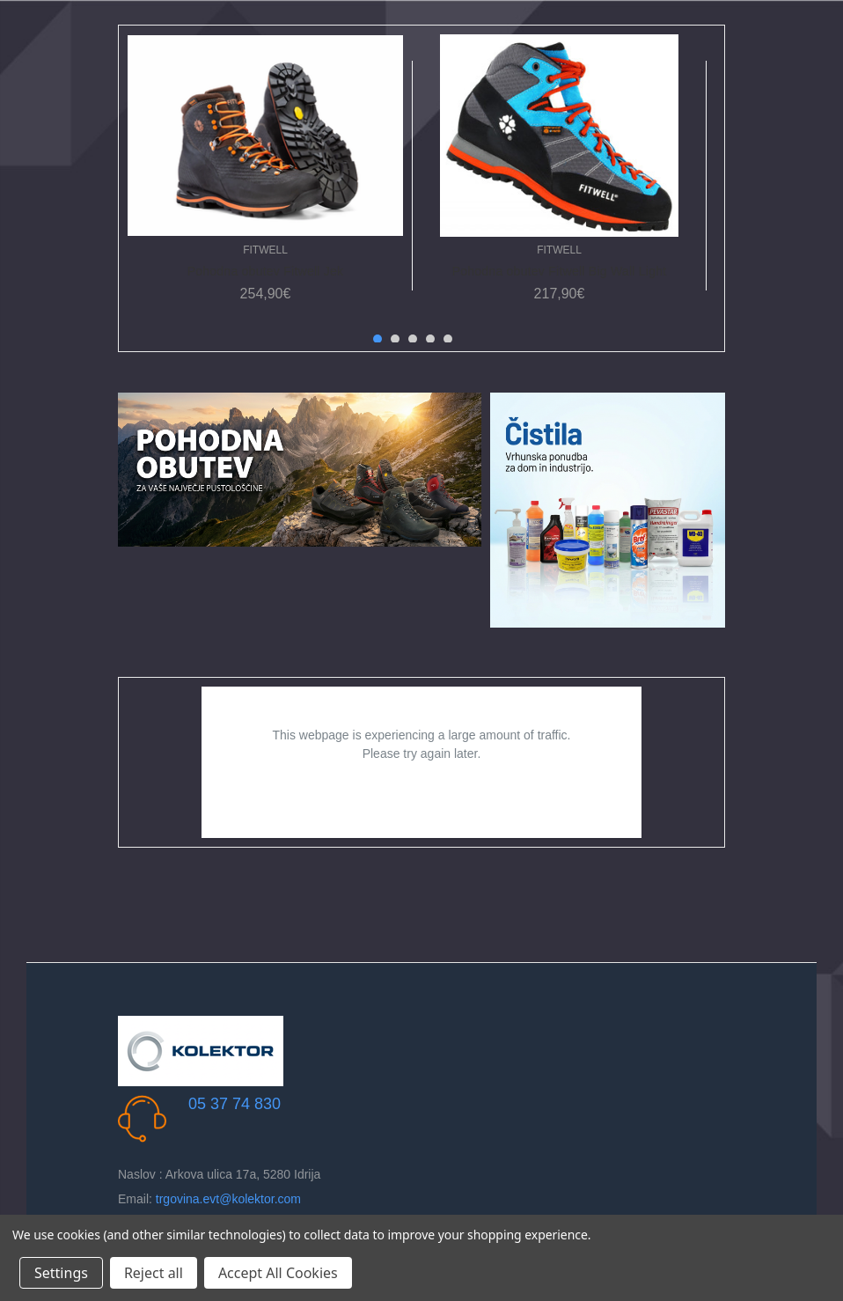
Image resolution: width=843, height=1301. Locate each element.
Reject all (153, 1273)
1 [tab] (377, 338)
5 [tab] (447, 338)
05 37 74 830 (234, 1104)
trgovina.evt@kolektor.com (228, 1199)
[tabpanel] (266, 175)
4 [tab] (430, 338)
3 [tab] (412, 338)
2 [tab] (395, 338)
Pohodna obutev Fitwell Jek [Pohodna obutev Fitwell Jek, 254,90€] (265, 271)
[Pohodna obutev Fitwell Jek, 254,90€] (265, 135)
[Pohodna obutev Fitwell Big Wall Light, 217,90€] (559, 135)
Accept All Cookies (278, 1273)
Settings (61, 1273)
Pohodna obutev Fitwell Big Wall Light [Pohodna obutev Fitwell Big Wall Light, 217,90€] (559, 271)
